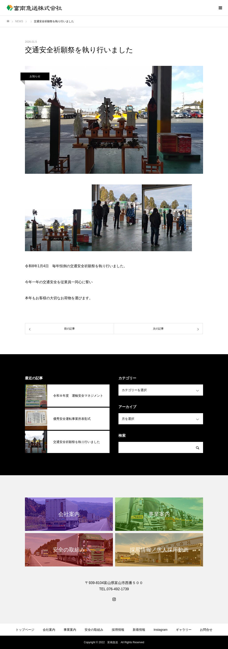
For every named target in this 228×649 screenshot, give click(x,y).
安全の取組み (94, 629)
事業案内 (70, 629)
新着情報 (139, 629)
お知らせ (35, 76)
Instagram (160, 629)
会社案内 (49, 629)
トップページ (25, 629)
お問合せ (206, 629)
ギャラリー (183, 629)
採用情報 (118, 629)
